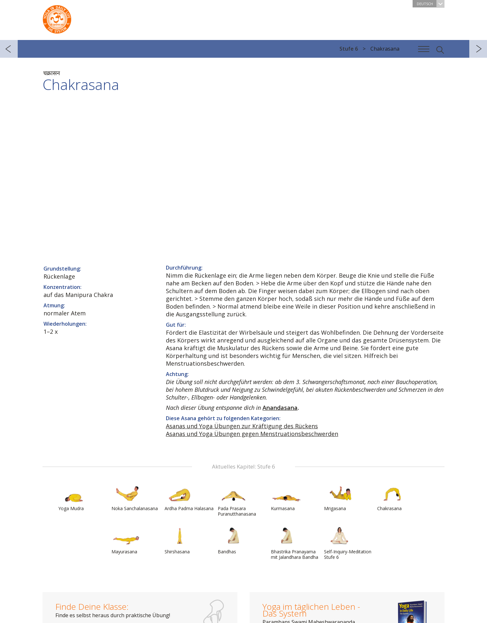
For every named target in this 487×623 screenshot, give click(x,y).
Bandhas (233, 540)
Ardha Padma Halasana (189, 497)
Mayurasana (126, 540)
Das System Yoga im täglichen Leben (57, 17)
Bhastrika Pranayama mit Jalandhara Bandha (294, 543)
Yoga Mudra (73, 497)
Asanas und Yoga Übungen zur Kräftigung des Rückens (242, 426)
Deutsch (430, 3)
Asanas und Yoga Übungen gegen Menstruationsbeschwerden (252, 434)
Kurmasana (286, 497)
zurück (9, 49)
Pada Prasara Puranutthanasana (237, 500)
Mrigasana (339, 497)
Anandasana (280, 407)
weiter (478, 49)
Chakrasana (392, 497)
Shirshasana (180, 540)
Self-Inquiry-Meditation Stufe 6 (347, 543)
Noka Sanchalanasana (134, 497)
